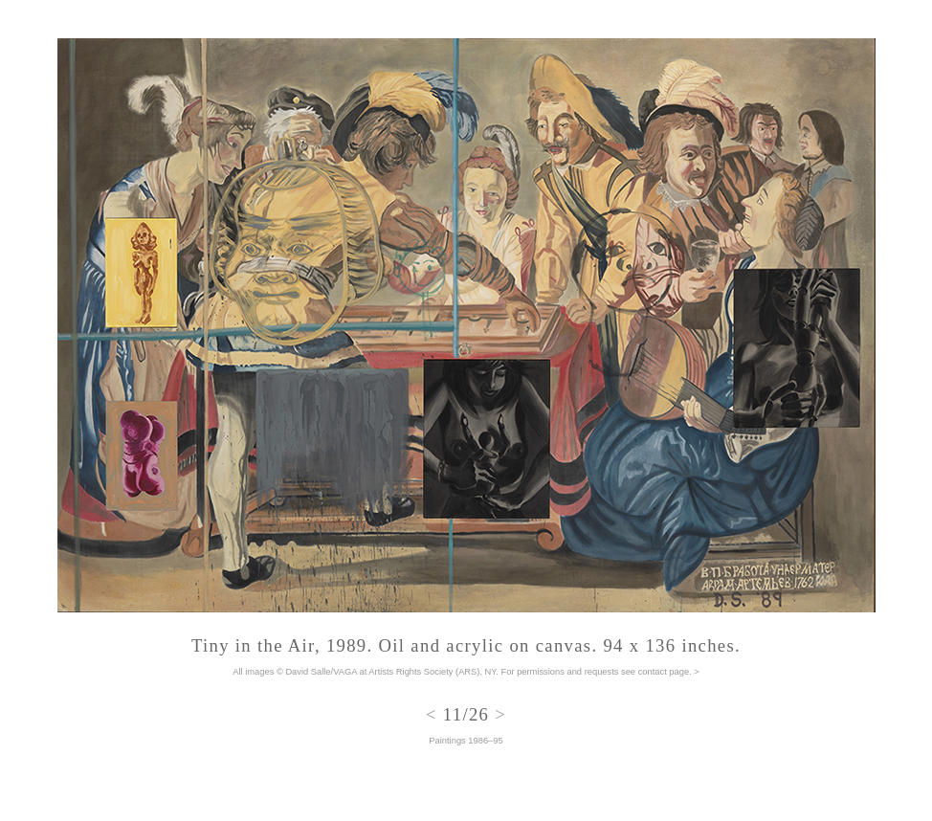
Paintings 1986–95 (465, 740)
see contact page (655, 672)
